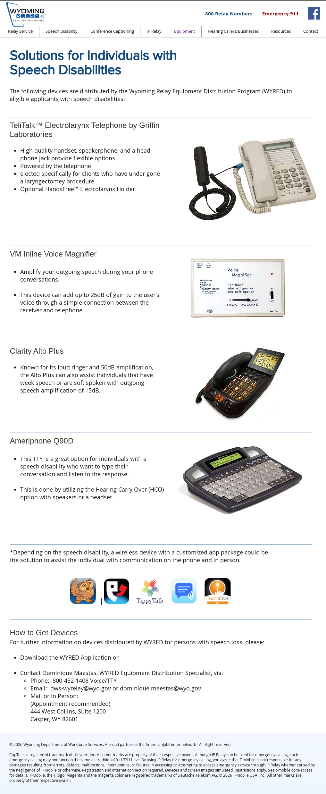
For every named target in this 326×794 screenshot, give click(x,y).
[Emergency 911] (280, 13)
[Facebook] (314, 13)
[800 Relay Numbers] (228, 13)
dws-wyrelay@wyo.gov (80, 688)
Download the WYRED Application (65, 657)
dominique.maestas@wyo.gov (160, 688)
